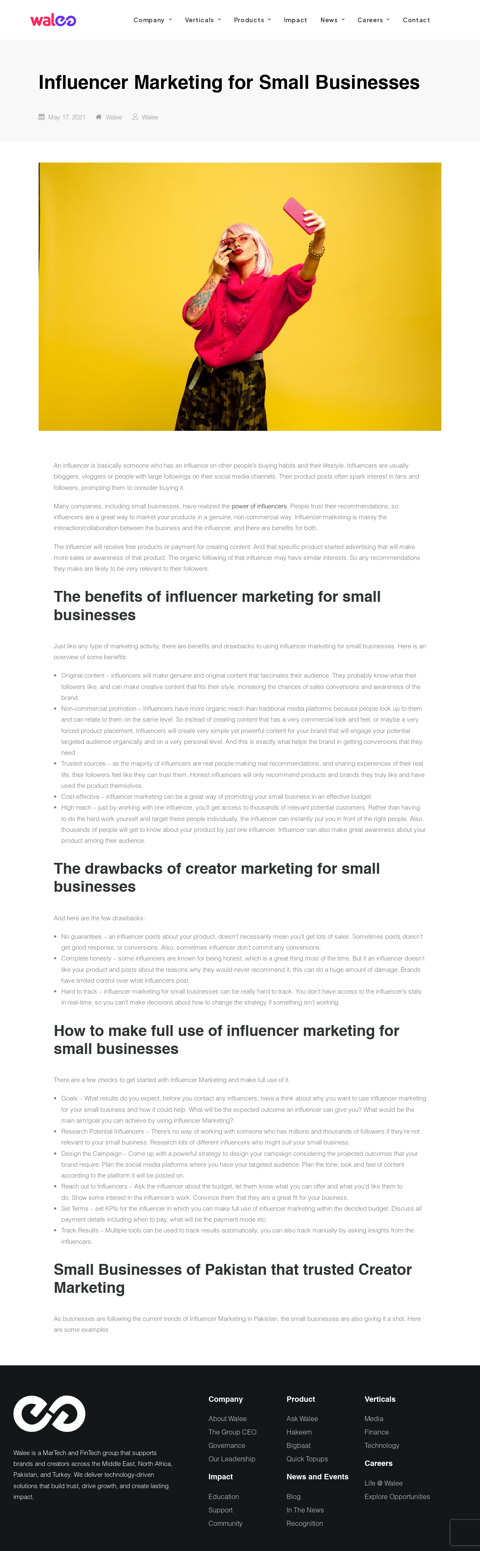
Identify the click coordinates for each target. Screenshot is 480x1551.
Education (224, 1496)
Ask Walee (302, 1418)
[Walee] (53, 19)
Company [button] (152, 19)
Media (374, 1418)
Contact (416, 19)
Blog (294, 1496)
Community (226, 1523)
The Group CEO (232, 1432)
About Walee (228, 1418)
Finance (377, 1432)
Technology (382, 1445)
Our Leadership (232, 1459)
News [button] (332, 19)
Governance (227, 1445)
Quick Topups (307, 1459)
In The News (305, 1510)
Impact (296, 19)
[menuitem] (152, 19)
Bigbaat (298, 1445)
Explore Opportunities (397, 1496)
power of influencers (259, 506)
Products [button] (252, 19)
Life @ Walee (384, 1483)
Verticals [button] (203, 19)
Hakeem (299, 1432)
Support (220, 1510)
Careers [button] (373, 19)
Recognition (305, 1523)
